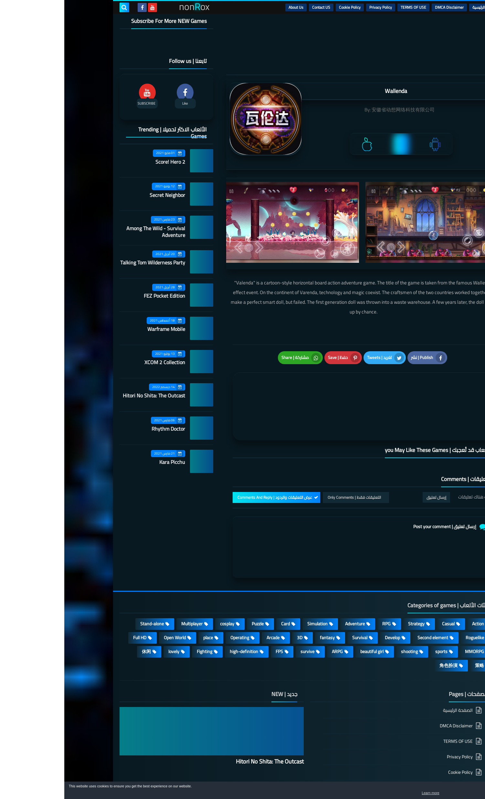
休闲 (82, 605)
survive (243, 605)
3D (235, 592)
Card (221, 578)
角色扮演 (384, 619)
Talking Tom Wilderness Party (88, 262)
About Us (231, 7)
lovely (109, 605)
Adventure (290, 578)
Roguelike (410, 592)
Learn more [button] (422, 794)
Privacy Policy (316, 7)
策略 (415, 619)
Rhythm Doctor (104, 429)
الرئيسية (414, 7)
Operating (175, 592)
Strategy (352, 578)
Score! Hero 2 (106, 162)
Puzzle (193, 578)
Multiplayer (127, 578)
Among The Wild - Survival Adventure (91, 231)
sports (377, 605)
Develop (328, 592)
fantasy (263, 592)
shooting (345, 605)
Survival (295, 592)
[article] (235, 376)
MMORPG (410, 605)
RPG (322, 578)
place (144, 592)
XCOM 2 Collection (100, 362)
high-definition (179, 605)
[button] (459, 792)
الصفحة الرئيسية (393, 665)
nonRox (381, 778)
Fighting (140, 605)
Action (414, 578)
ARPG (273, 605)
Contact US (257, 7)
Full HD (75, 592)
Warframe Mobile (102, 329)
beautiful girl (307, 605)
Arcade (208, 592)
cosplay (163, 578)
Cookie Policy (285, 7)
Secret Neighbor (103, 195)
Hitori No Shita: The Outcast (89, 395)
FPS (215, 605)
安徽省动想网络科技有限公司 (338, 109)
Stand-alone (88, 578)
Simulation (253, 578)
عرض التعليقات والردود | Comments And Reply (210, 451)
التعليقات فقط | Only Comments (290, 451)
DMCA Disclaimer (385, 7)
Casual (384, 578)
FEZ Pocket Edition (100, 296)
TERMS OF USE (349, 7)
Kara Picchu (108, 462)
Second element (368, 592)
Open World (110, 592)
